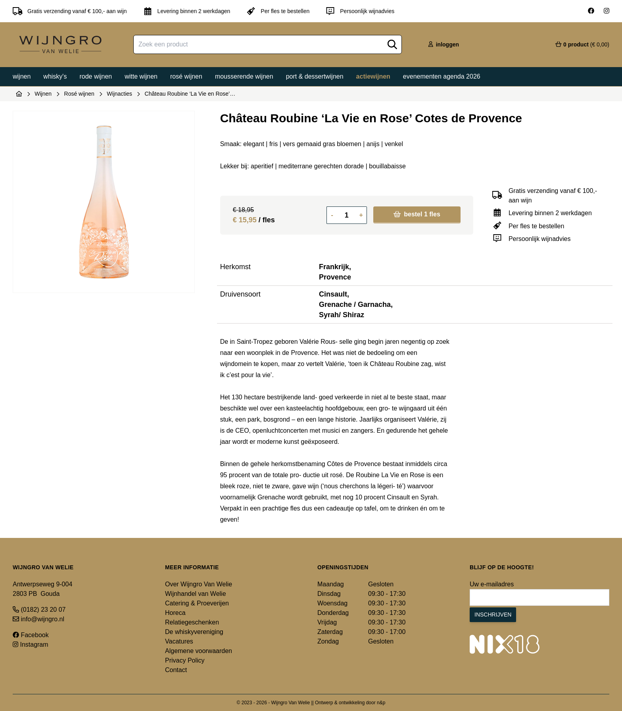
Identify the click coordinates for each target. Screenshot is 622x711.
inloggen (443, 44)
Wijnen (22, 76)
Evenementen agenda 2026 (441, 76)
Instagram (30, 644)
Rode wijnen (95, 76)
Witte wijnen (141, 76)
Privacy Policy (185, 660)
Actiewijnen (373, 76)
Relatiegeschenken (192, 622)
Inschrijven (492, 614)
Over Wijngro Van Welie (198, 584)
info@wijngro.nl (38, 619)
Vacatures (179, 641)
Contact (176, 670)
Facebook (31, 635)
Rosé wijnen (186, 76)
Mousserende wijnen (244, 76)
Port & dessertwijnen (315, 76)
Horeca (175, 612)
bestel (417, 214)
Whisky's (55, 76)
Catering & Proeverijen (197, 603)
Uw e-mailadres (492, 584)
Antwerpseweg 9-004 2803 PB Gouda (42, 589)
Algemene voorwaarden (198, 650)
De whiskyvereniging (194, 631)
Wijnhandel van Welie (195, 593)
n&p (381, 702)
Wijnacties (119, 94)
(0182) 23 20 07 (39, 609)
